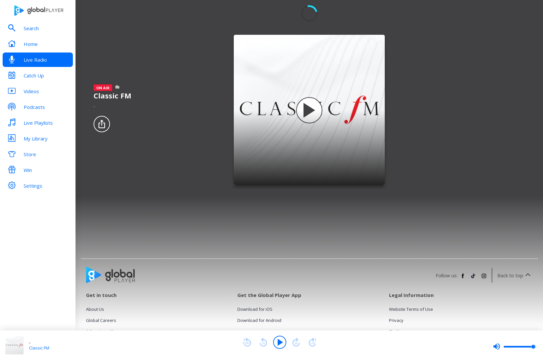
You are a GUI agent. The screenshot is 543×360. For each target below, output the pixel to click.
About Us (95, 309)
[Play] (279, 342)
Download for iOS (254, 309)
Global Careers (101, 320)
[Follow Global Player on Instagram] (484, 278)
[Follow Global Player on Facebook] (462, 278)
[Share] (102, 124)
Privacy (396, 320)
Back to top (514, 275)
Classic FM (39, 348)
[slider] (514, 346)
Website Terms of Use (411, 309)
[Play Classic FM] (309, 110)
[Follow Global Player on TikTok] (473, 278)
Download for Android (259, 320)
